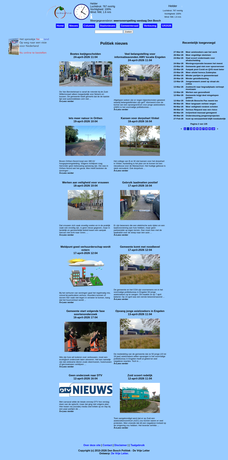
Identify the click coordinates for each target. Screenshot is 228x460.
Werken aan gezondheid (198, 92)
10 (213, 128)
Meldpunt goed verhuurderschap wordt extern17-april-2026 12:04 (85, 250)
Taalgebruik (138, 445)
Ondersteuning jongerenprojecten (203, 115)
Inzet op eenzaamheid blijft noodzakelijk (206, 118)
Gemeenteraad (129, 25)
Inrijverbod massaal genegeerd (201, 112)
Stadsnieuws (107, 25)
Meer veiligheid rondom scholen (202, 106)
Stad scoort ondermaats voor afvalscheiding (200, 59)
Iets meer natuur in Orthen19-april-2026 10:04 (85, 120)
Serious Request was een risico (201, 109)
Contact (107, 445)
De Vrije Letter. (120, 453)
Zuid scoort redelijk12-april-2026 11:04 (139, 377)
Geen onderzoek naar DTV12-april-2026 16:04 (85, 377)
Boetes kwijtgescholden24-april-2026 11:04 (85, 55)
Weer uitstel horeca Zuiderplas (201, 72)
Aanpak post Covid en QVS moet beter (205, 69)
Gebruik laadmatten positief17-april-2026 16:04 (140, 184)
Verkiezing (150, 25)
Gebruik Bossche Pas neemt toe (202, 100)
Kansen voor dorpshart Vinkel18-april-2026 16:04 (140, 120)
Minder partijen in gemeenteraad (202, 75)
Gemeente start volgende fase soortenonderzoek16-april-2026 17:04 (85, 314)
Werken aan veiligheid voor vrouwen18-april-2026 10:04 (85, 184)
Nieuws (73, 25)
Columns (89, 25)
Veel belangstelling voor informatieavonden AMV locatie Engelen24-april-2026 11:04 (139, 57)
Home (60, 25)
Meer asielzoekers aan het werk (201, 52)
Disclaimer (120, 445)
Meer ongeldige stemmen (198, 55)
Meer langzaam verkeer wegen (201, 103)
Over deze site (92, 445)
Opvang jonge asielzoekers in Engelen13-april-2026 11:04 (140, 313)
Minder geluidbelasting (197, 78)
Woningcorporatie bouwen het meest (204, 63)
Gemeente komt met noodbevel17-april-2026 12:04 (140, 248)
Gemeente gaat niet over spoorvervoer (205, 66)
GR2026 (166, 25)
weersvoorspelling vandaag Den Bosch (137, 20)
